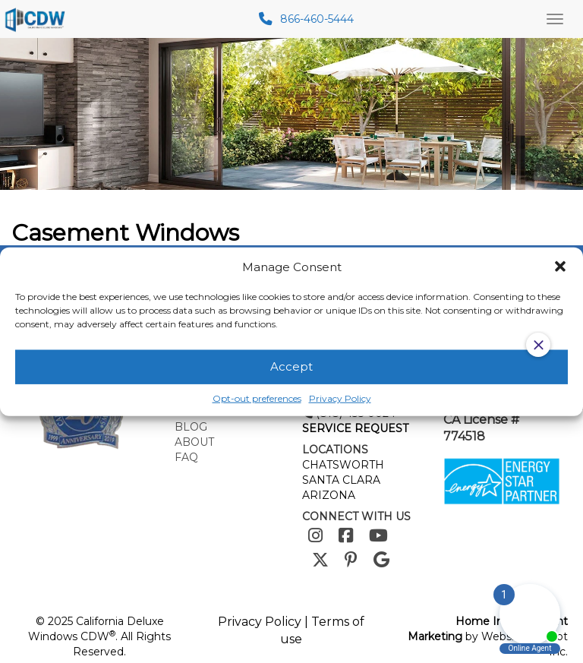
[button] (560, 266)
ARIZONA (328, 495)
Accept (291, 366)
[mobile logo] (37, 19)
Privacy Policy (259, 621)
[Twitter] (320, 560)
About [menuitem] (194, 442)
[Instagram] (315, 535)
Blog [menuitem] (191, 427)
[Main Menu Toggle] (555, 19)
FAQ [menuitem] (186, 457)
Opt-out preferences (257, 398)
